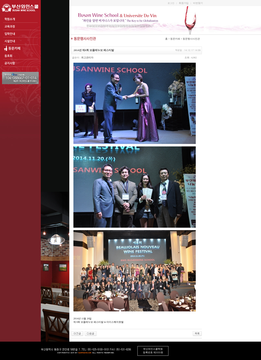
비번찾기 (198, 3)
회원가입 (184, 3)
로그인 (171, 3)
